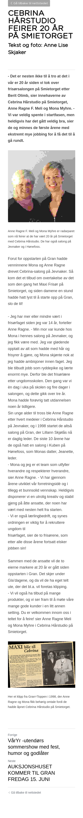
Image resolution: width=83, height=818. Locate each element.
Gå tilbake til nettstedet (29, 3)
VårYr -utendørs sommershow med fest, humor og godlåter (34, 747)
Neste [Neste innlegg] (12, 761)
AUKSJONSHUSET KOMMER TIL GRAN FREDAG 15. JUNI (31, 773)
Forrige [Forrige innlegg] (12, 735)
